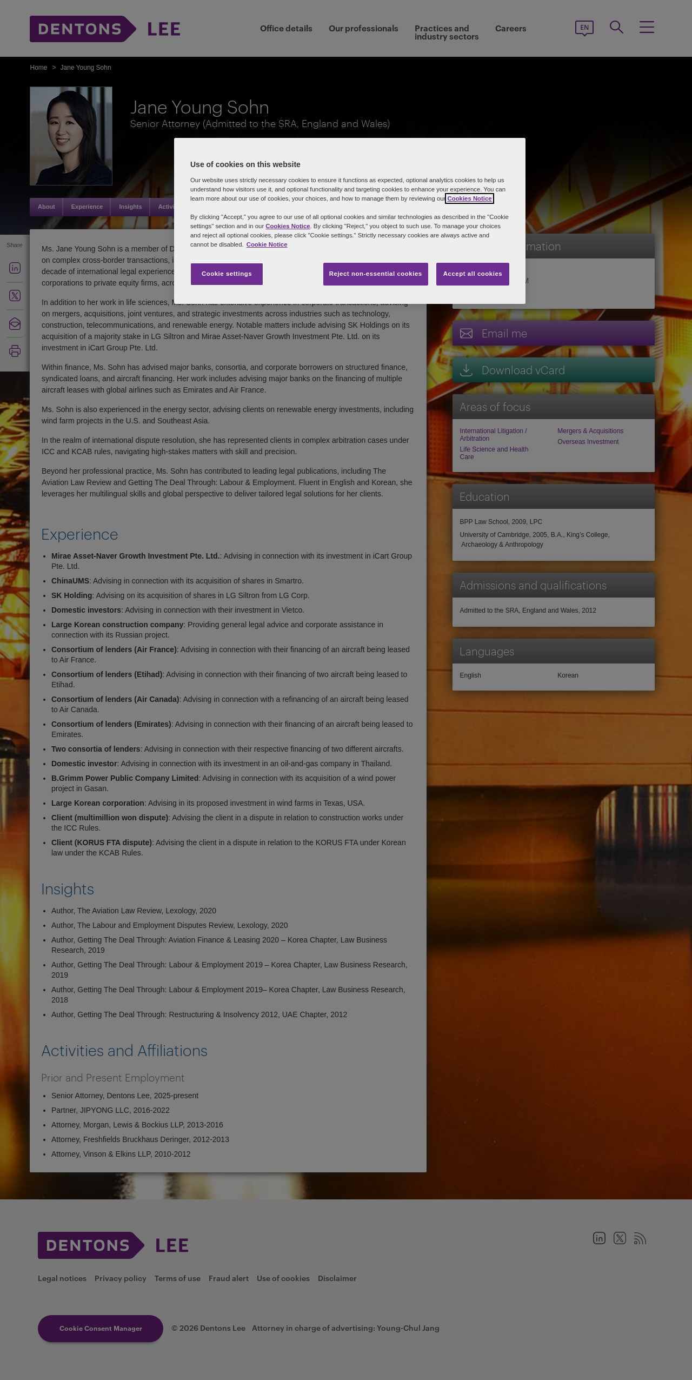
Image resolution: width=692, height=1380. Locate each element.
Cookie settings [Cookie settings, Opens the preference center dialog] (227, 273)
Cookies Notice (469, 198)
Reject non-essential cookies (375, 273)
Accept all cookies (473, 273)
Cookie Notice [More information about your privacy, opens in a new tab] (267, 244)
